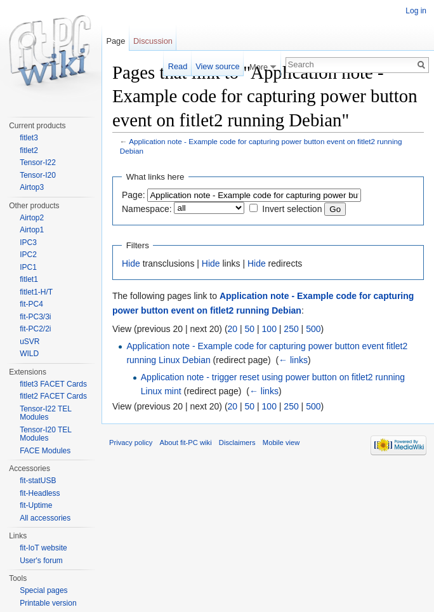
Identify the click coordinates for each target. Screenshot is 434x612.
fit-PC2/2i (35, 328)
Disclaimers (237, 442)
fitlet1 (29, 279)
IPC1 (28, 267)
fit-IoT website (43, 547)
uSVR (29, 341)
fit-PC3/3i (35, 316)
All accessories (45, 518)
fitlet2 (29, 150)
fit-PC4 (31, 304)
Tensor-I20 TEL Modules (45, 434)
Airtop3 (32, 187)
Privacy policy (130, 442)
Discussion (153, 41)
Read (178, 66)
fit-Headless (40, 493)
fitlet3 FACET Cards (53, 384)
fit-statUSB (38, 480)
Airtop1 (32, 229)
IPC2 (28, 254)
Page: (133, 195)
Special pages (43, 590)
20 (233, 329)
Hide (131, 263)
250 (291, 329)
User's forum (41, 560)
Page (115, 41)
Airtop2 (32, 217)
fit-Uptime (36, 505)
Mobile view (281, 442)
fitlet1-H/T (36, 292)
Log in (415, 10)
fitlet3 (29, 137)
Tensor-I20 (38, 175)
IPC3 (28, 242)
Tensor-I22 (38, 162)
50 (250, 329)
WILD (29, 353)
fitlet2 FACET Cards (53, 396)
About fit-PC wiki (186, 442)
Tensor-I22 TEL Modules (45, 413)
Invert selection (292, 209)
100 (269, 329)
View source (217, 66)
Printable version (48, 603)
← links (293, 360)
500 (313, 329)
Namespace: (147, 209)
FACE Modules (45, 450)
